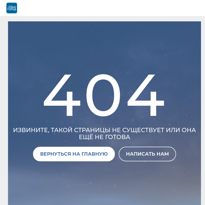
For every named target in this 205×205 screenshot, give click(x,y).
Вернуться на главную (74, 154)
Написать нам (147, 154)
